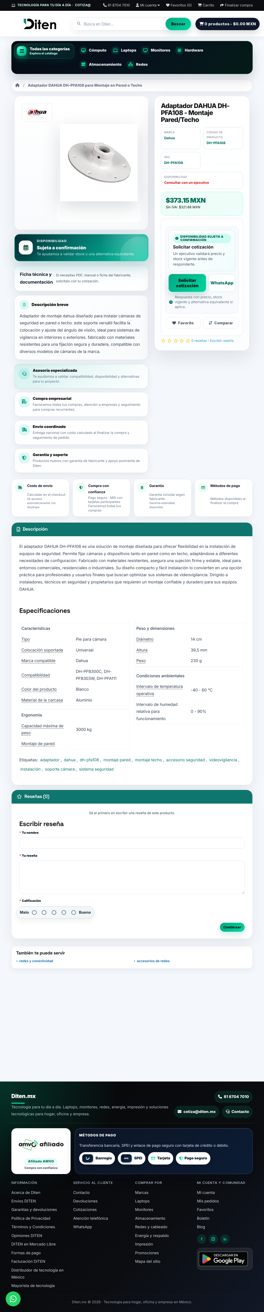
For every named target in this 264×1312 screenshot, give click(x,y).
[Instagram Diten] (213, 1239)
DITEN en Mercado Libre (33, 1244)
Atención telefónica (90, 1218)
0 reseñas (199, 341)
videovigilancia (223, 759)
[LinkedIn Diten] (224, 1239)
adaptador (50, 759)
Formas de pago (26, 1253)
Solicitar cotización (187, 283)
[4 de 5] (64, 912)
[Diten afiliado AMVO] (41, 1151)
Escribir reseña (222, 341)
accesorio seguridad (185, 759)
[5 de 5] (73, 912)
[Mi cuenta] (148, 5)
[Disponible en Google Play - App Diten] (225, 1259)
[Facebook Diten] (201, 1239)
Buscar (178, 24)
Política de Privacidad (30, 1218)
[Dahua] (37, 112)
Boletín (203, 1218)
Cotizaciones (85, 1209)
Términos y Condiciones (33, 1227)
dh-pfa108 (89, 759)
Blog (201, 1227)
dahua (69, 759)
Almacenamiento (150, 1218)
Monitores (144, 1209)
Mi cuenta (206, 1192)
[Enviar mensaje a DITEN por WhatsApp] (13, 1298)
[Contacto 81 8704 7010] (116, 5)
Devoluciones (85, 1201)
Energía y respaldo (152, 1235)
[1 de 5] (34, 912)
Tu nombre (30, 833)
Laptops (142, 1201)
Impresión (144, 1244)
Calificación (31, 901)
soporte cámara (60, 769)
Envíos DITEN (23, 1201)
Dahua (169, 138)
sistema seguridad (96, 769)
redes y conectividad (36, 961)
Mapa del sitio (147, 1261)
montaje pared (117, 759)
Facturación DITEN (28, 1261)
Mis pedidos (208, 1201)
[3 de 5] (54, 912)
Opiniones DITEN (26, 1235)
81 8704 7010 (233, 1096)
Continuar (232, 927)
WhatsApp (221, 282)
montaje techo (148, 759)
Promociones (147, 1253)
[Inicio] (17, 85)
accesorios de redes (153, 961)
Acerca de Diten (25, 1192)
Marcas (141, 1192)
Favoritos (205, 1209)
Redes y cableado (151, 1227)
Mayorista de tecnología (33, 1285)
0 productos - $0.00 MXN (227, 24)
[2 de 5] (44, 912)
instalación (30, 769)
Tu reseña (29, 855)
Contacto (237, 1111)
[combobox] (119, 24)
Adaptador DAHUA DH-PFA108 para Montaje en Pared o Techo (85, 85)
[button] (44, 51)
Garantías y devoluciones (34, 1209)
